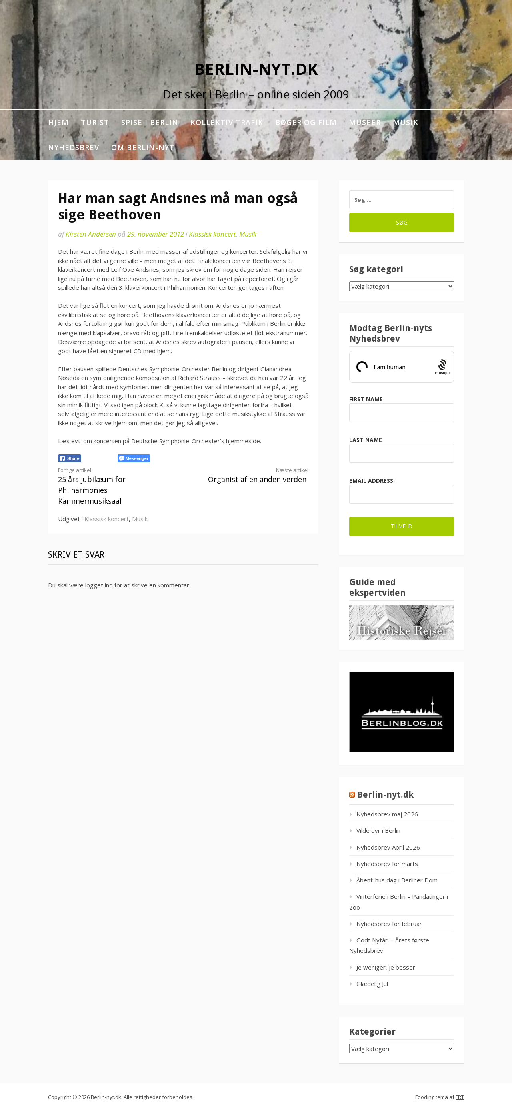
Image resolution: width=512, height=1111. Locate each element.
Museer (365, 122)
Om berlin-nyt (142, 147)
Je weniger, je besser (385, 967)
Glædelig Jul (372, 984)
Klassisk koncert (212, 234)
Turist (95, 122)
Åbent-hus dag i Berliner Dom (397, 880)
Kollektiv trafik (226, 122)
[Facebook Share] (69, 458)
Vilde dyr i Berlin (378, 830)
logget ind (99, 585)
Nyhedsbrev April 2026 (388, 847)
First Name (366, 399)
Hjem (58, 122)
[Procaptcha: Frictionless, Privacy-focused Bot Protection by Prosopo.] (442, 366)
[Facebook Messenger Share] (134, 458)
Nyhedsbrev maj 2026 (387, 814)
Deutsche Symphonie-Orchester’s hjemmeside (195, 441)
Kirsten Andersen (91, 234)
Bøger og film (306, 122)
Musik (405, 122)
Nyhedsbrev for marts (387, 864)
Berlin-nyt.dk (256, 69)
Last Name (365, 440)
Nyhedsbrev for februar (389, 924)
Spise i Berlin (149, 122)
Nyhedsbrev (73, 147)
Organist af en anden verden (252, 475)
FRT (460, 1097)
